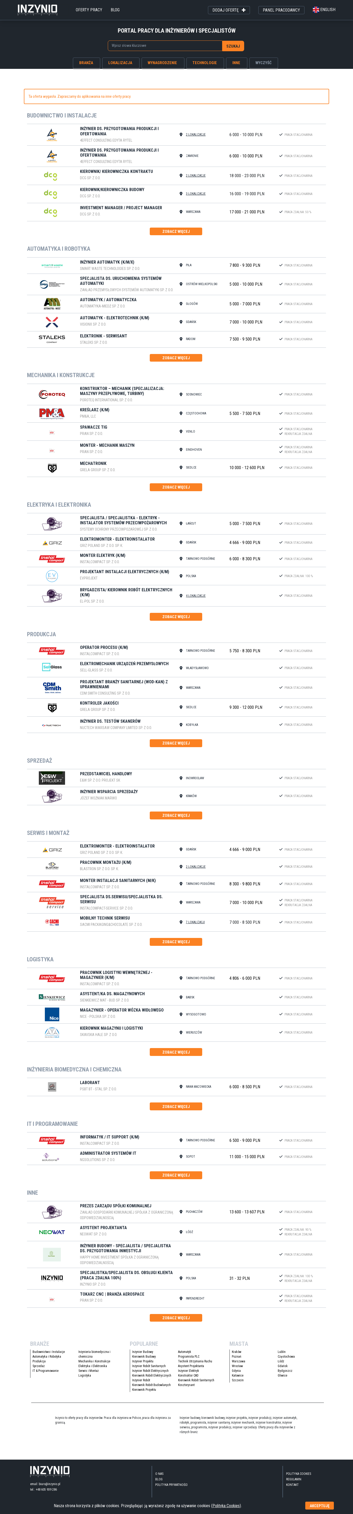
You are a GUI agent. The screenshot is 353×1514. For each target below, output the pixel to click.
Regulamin (293, 1483)
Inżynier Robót (141, 1383)
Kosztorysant (186, 1388)
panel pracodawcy (281, 10)
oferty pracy (89, 9)
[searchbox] (162, 45)
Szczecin (238, 1383)
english (324, 9)
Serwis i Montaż (88, 1374)
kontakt (292, 1488)
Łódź (281, 1365)
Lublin (282, 1355)
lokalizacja (120, 62)
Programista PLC (188, 1360)
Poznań (236, 1360)
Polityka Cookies (298, 1477)
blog (115, 9)
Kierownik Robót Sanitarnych (196, 1383)
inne (236, 62)
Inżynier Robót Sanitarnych (149, 1369)
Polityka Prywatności (171, 1488)
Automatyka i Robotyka (47, 1360)
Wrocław (237, 1369)
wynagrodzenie (162, 62)
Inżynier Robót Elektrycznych (150, 1374)
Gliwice (282, 1379)
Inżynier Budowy (142, 1355)
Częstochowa (286, 1360)
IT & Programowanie (45, 1374)
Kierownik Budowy (144, 1360)
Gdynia (236, 1374)
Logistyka (84, 1379)
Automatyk (184, 1355)
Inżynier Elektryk (188, 1374)
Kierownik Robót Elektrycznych (151, 1379)
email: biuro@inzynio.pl (45, 1487)
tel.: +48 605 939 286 (43, 1493)
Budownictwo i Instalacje (49, 1355)
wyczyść (263, 62)
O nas (159, 1477)
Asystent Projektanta (191, 1369)
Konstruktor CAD (188, 1379)
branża (86, 62)
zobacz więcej (176, 231)
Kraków (236, 1355)
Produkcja (39, 1365)
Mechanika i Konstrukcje (94, 1365)
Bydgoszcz (285, 1374)
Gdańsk (283, 1369)
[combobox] (165, 45)
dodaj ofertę (228, 10)
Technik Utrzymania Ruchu (195, 1365)
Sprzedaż (39, 1369)
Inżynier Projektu (142, 1365)
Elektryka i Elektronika (92, 1369)
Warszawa (238, 1365)
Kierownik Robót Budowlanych (151, 1388)
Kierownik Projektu (144, 1393)
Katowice (237, 1379)
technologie (204, 62)
